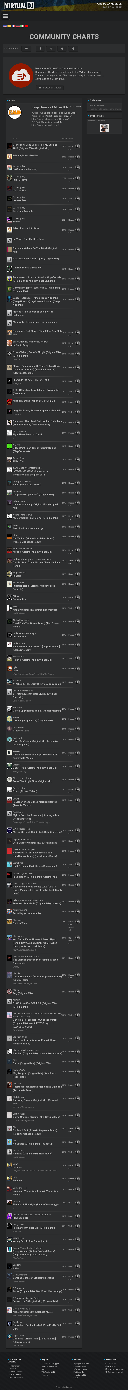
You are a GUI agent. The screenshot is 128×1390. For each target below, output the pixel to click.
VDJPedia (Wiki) (48, 1372)
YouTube (110, 1366)
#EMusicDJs (37, 113)
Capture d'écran (16, 1377)
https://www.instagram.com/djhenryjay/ (50, 119)
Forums (45, 1375)
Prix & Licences (15, 1374)
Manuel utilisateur (49, 1366)
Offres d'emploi (80, 1369)
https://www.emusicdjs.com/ (45, 125)
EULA (75, 1378)
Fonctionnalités (16, 1371)
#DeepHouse (37, 116)
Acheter (12, 1368)
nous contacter (80, 1366)
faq (43, 1369)
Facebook (111, 1363)
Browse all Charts (50, 87)
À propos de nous (81, 1363)
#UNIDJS (35, 122)
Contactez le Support (51, 1363)
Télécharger (14, 1366)
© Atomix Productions (64, 1387)
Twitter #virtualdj (114, 1372)
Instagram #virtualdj (116, 1369)
